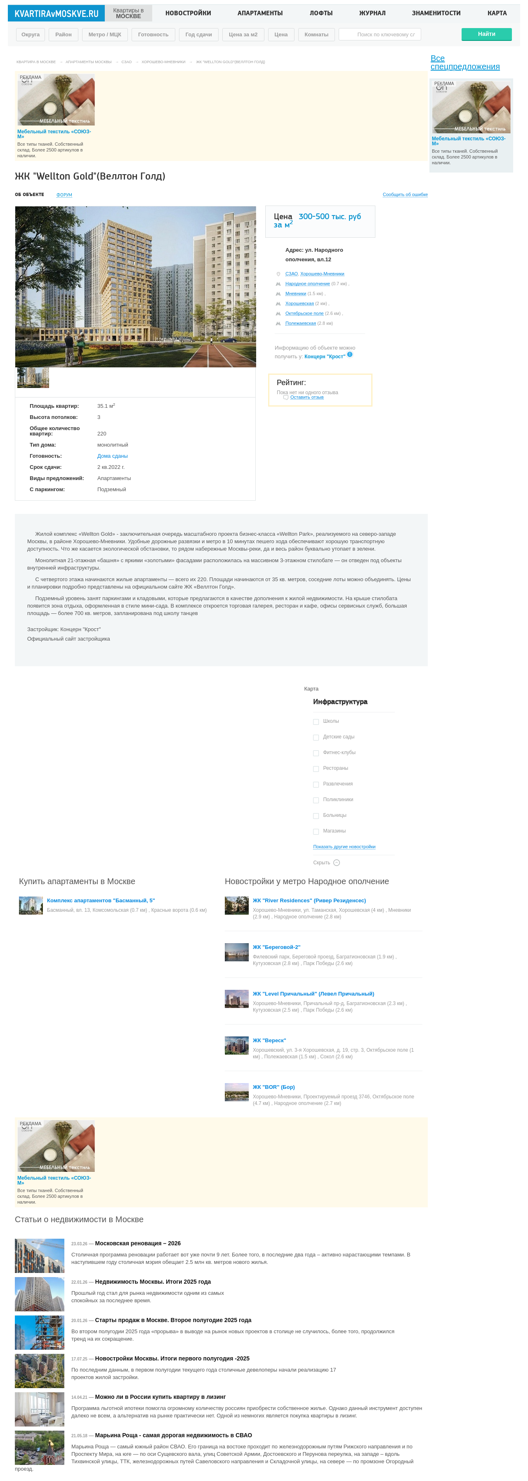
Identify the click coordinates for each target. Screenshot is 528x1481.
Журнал (372, 14)
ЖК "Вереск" (269, 1040)
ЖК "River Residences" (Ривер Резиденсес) (309, 900)
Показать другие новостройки (344, 847)
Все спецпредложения (465, 62)
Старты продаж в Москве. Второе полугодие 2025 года (173, 1320)
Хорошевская (299, 303)
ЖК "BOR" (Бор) (274, 1087)
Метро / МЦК (105, 34)
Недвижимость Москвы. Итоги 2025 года (153, 1281)
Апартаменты (260, 14)
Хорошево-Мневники (322, 273)
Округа (30, 34)
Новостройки (188, 14)
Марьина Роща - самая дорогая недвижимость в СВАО (173, 1435)
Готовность (153, 34)
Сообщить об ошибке (405, 194)
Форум (64, 195)
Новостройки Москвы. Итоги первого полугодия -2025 (172, 1358)
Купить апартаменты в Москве (77, 881)
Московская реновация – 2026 (138, 1243)
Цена (281, 34)
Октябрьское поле (304, 313)
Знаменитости (436, 14)
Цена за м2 (243, 34)
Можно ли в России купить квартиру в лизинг (160, 1396)
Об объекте (29, 194)
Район (63, 34)
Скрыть (321, 863)
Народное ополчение (307, 283)
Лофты (321, 14)
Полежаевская (300, 323)
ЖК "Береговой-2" (277, 947)
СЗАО (291, 273)
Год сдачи (199, 34)
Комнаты (317, 34)
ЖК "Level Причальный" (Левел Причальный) (314, 994)
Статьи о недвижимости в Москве (79, 1219)
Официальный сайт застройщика (68, 638)
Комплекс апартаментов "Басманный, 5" (101, 900)
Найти (486, 34)
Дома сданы (112, 456)
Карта (497, 14)
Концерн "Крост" (325, 357)
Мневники (295, 293)
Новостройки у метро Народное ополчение (307, 881)
